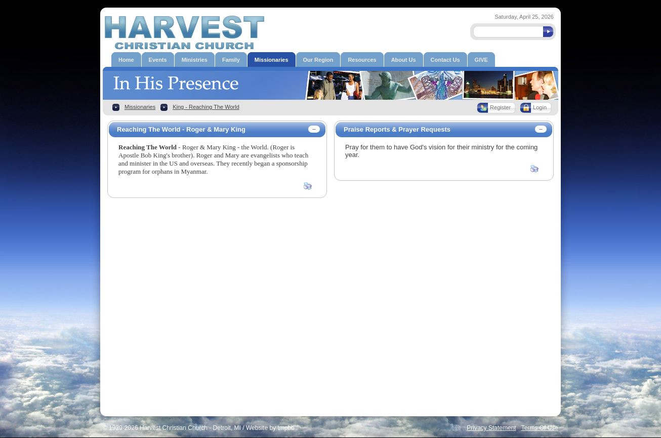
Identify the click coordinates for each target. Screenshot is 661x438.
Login (540, 107)
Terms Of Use (539, 427)
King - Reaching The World (206, 107)
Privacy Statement (491, 427)
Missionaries (140, 107)
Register (500, 107)
